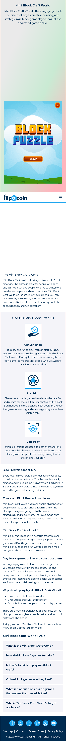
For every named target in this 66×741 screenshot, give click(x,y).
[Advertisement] (33, 62)
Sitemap (8, 731)
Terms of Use (36, 731)
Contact (20, 731)
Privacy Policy (55, 731)
